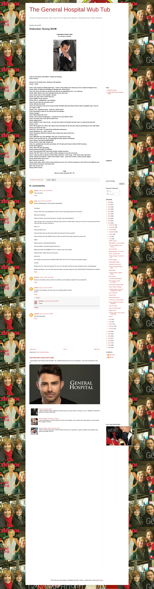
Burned (111, 316)
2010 (109, 345)
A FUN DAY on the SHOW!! (116, 300)
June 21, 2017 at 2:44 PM (51, 301)
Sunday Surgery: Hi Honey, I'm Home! (49, 418)
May (110, 319)
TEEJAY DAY (112, 295)
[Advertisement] (114, 54)
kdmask (111, 357)
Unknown (36, 277)
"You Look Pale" (113, 306)
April (110, 321)
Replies (38, 298)
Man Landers (112, 276)
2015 (109, 334)
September (112, 232)
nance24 (36, 313)
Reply (35, 195)
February (111, 326)
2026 (109, 202)
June (110, 238)
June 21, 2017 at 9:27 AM (45, 287)
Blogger (101, 580)
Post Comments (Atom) (43, 352)
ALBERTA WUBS (111, 90)
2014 (109, 336)
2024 (109, 207)
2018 (109, 220)
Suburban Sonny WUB (115, 264)
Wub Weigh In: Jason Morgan (116, 243)
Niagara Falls (112, 310)
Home (65, 349)
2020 (109, 216)
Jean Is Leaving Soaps (115, 308)
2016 (109, 331)
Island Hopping (113, 259)
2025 (109, 204)
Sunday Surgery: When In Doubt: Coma (49, 428)
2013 (109, 338)
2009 (109, 347)
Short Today (112, 270)
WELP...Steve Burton (114, 253)
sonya (36, 201)
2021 (109, 213)
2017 (109, 223)
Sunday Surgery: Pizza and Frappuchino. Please (116, 290)
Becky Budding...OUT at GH (116, 251)
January (111, 328)
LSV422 (36, 287)
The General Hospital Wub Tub (69, 9)
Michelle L (41, 301)
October (111, 229)
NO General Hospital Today (116, 284)
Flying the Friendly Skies (45, 409)
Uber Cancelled (113, 249)
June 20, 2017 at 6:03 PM (44, 201)
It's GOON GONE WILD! (115, 278)
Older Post (97, 349)
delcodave (112, 354)
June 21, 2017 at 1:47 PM (46, 313)
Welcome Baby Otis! (114, 297)
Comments (110, 194)
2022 (109, 211)
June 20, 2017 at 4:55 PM (45, 190)
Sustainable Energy (114, 262)
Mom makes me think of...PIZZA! (114, 281)
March (111, 324)
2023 (109, 209)
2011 (109, 343)
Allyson (36, 190)
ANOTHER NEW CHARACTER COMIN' (41, 357)
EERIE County (112, 241)
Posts (109, 191)
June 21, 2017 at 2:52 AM (46, 277)
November (112, 227)
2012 (109, 340)
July (110, 236)
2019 (109, 218)
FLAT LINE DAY (113, 293)
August (111, 234)
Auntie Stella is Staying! (115, 287)
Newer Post (33, 349)
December (112, 225)
